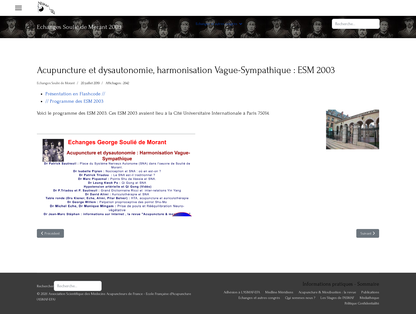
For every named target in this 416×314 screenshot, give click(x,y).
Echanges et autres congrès (216, 24)
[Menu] (18, 8)
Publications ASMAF (97, 24)
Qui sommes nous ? (300, 298)
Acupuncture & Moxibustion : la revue (154, 24)
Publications (370, 292)
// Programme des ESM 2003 (74, 101)
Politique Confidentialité (362, 303)
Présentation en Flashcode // (75, 94)
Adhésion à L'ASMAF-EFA (51, 24)
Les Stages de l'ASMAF (267, 24)
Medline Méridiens (279, 292)
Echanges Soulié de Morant (56, 83)
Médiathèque (369, 298)
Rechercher (320, 23)
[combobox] (356, 24)
